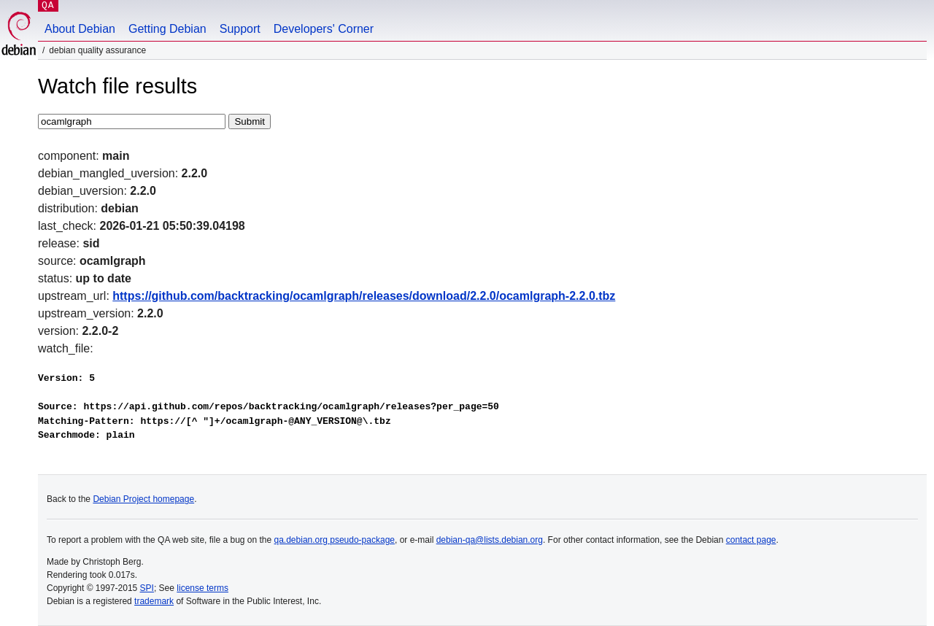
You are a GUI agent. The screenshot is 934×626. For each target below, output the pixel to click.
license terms (202, 588)
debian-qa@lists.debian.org (489, 540)
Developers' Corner (324, 29)
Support (240, 29)
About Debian (80, 29)
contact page (751, 540)
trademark (154, 601)
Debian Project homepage (143, 499)
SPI (147, 588)
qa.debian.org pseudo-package (334, 540)
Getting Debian (167, 29)
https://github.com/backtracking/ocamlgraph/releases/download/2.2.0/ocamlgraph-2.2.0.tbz (363, 296)
